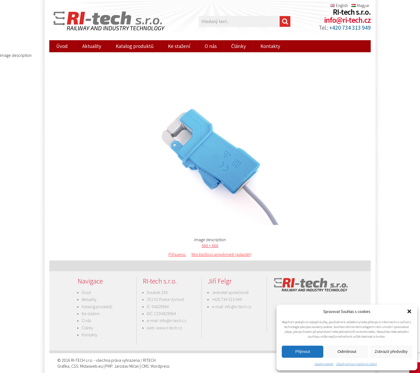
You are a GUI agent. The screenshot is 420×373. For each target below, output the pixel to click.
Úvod (62, 46)
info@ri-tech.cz (347, 20)
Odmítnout (347, 351)
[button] (409, 311)
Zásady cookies (323, 364)
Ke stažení (179, 46)
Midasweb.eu (91, 366)
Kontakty (270, 46)
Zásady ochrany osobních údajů (356, 364)
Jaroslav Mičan (126, 366)
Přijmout (302, 351)
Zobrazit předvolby (391, 351)
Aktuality (91, 46)
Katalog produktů (134, 46)
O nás (211, 46)
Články (238, 46)
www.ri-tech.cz (169, 327)
